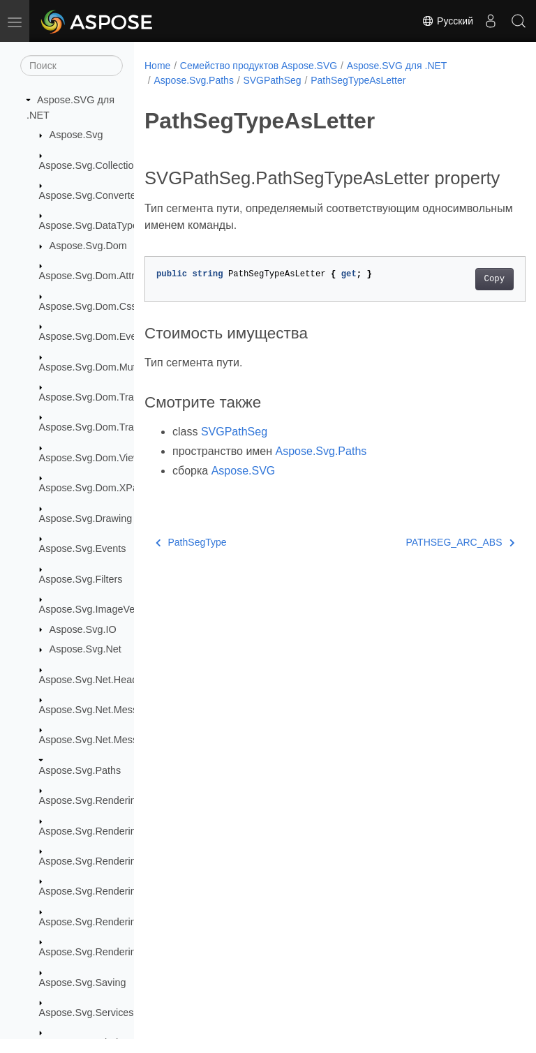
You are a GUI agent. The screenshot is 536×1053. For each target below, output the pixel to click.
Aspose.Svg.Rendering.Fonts (104, 831)
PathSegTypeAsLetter (358, 80)
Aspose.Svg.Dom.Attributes (100, 275)
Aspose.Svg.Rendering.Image (105, 861)
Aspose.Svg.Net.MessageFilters (110, 709)
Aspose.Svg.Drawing (86, 518)
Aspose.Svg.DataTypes (91, 225)
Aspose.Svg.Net (85, 649)
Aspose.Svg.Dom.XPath (93, 487)
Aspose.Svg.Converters (91, 195)
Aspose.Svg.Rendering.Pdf (99, 891)
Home (157, 65)
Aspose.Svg (76, 134)
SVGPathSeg (272, 80)
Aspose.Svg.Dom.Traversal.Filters (115, 427)
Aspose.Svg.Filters (81, 579)
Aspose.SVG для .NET (397, 65)
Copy (467, 301)
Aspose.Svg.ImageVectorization (110, 609)
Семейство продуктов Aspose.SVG (258, 65)
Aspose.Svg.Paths (80, 770)
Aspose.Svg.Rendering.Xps (100, 951)
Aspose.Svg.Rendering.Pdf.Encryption (124, 921)
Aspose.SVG (243, 492)
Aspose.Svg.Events (82, 548)
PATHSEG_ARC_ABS (433, 563)
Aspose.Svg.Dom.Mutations (101, 367)
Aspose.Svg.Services (86, 1012)
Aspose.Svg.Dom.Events (94, 336)
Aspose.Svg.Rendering (90, 800)
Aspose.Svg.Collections (91, 165)
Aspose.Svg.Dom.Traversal (100, 397)
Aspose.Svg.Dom (88, 245)
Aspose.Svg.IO (83, 629)
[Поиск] (71, 65)
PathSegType (191, 563)
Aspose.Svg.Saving (82, 982)
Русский (447, 21)
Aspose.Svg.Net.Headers (95, 679)
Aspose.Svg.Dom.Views (92, 457)
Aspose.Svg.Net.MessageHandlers (117, 739)
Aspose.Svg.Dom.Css (88, 306)
